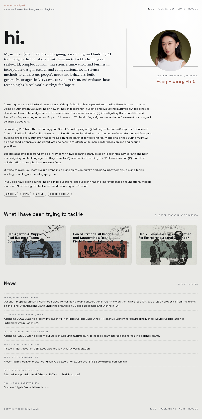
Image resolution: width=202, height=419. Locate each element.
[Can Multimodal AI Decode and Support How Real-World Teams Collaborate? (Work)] (101, 245)
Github (39, 194)
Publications (166, 9)
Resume (193, 9)
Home (150, 9)
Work (181, 9)
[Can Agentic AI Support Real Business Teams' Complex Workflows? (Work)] (35, 245)
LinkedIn (11, 194)
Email (26, 194)
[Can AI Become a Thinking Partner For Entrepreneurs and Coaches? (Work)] (166, 245)
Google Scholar (59, 194)
